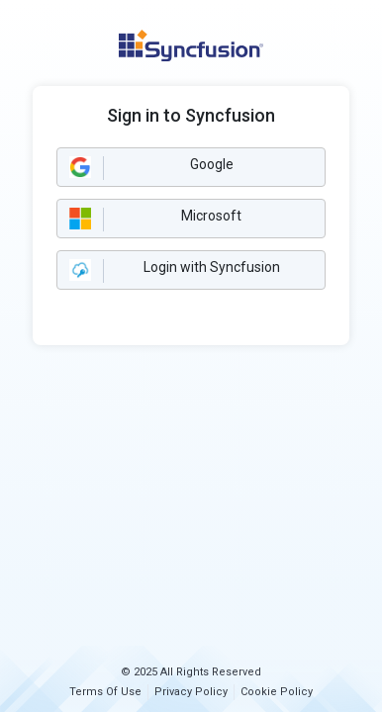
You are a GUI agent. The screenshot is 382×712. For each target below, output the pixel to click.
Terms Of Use (105, 691)
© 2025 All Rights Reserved (191, 672)
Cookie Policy (276, 691)
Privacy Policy (191, 691)
